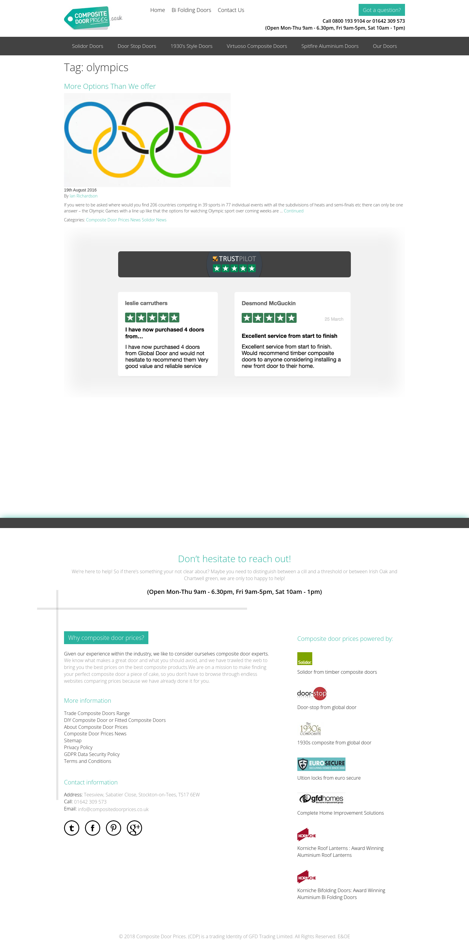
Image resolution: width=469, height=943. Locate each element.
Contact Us (231, 9)
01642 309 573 (388, 21)
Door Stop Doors (137, 45)
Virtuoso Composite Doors (257, 45)
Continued (294, 211)
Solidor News (154, 220)
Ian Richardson (84, 196)
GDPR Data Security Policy (92, 754)
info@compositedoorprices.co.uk (113, 809)
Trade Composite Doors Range (97, 713)
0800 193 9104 (348, 21)
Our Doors (385, 45)
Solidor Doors (87, 45)
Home (157, 9)
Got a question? (382, 9)
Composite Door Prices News (113, 220)
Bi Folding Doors (191, 9)
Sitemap (73, 740)
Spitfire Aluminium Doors (330, 45)
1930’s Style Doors (191, 45)
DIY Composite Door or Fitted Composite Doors (115, 720)
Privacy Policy (78, 747)
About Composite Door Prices (96, 727)
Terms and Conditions (87, 761)
